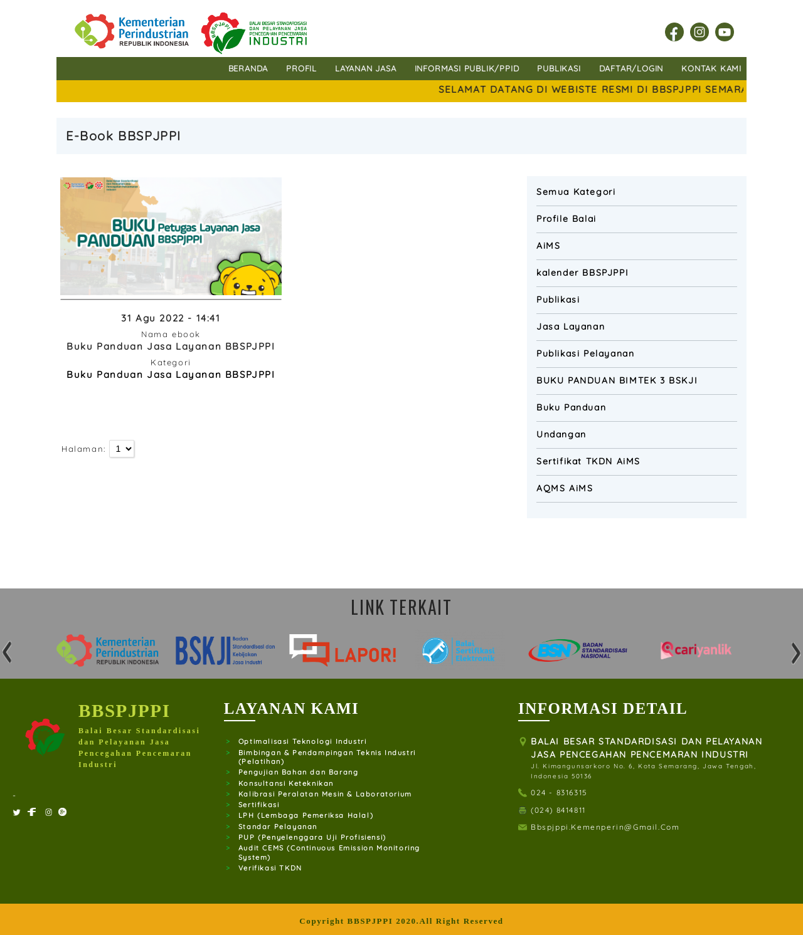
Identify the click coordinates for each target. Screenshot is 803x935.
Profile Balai (566, 218)
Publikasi (558, 299)
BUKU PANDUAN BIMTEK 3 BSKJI (617, 380)
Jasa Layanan (570, 326)
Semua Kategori (575, 191)
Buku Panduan (571, 407)
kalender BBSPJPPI (582, 272)
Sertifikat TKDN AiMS (588, 461)
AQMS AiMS (564, 488)
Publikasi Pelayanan (585, 353)
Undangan (561, 434)
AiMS (548, 245)
